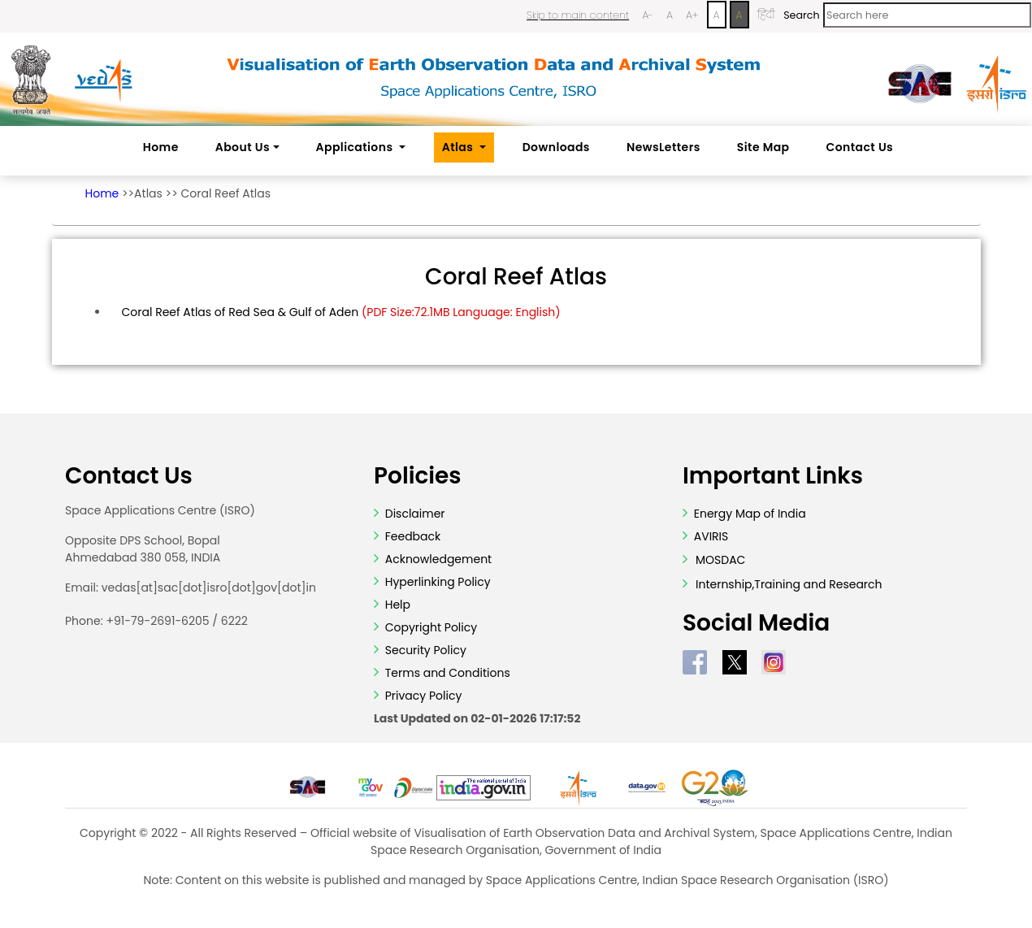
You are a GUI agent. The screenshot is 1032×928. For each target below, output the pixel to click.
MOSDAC (720, 560)
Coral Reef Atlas (225, 193)
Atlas (148, 193)
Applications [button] (356, 147)
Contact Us (860, 147)
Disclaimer (415, 513)
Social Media (756, 623)
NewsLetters (663, 147)
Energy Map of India (750, 513)
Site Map (763, 147)
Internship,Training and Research (789, 584)
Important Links (773, 476)
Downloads (556, 147)
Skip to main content (578, 15)
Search (801, 15)
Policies (418, 476)
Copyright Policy (429, 627)
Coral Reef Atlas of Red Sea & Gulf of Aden (341, 312)
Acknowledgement (438, 559)
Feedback (411, 536)
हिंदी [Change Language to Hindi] (766, 15)
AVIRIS (711, 536)
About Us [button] (242, 147)
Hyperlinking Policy (436, 582)
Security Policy (424, 650)
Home (161, 147)
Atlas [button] (459, 147)
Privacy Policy (422, 695)
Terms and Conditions (446, 673)
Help (396, 604)
